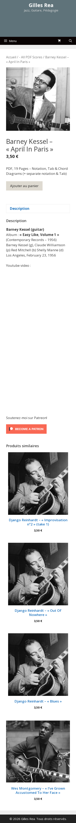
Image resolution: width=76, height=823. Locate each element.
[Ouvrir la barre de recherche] (70, 41)
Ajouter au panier (24, 185)
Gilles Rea (41, 5)
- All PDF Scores (30, 57)
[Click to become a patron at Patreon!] (26, 434)
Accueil (11, 57)
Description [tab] (19, 208)
